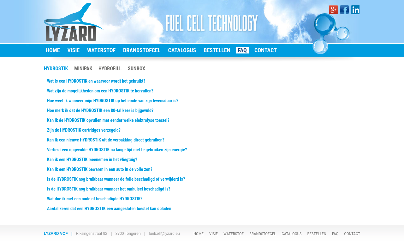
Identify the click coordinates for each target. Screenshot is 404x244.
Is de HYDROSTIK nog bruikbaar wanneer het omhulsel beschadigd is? (108, 188)
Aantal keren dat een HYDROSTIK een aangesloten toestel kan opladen (109, 208)
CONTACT (265, 50)
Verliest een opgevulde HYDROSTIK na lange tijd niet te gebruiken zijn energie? (117, 149)
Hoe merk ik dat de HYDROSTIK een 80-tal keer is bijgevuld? (100, 110)
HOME (53, 50)
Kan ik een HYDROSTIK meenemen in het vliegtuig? (92, 159)
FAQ (242, 50)
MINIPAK (83, 69)
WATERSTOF (101, 50)
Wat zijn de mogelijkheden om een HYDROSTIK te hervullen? (100, 90)
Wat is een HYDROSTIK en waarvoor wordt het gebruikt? (96, 81)
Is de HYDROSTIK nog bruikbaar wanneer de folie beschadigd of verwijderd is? (116, 179)
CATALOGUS (182, 50)
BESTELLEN (217, 50)
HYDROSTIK (56, 69)
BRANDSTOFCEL (141, 50)
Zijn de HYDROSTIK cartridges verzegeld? (84, 130)
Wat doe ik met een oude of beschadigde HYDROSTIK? (95, 198)
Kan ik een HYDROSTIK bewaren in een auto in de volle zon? (99, 169)
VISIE (73, 50)
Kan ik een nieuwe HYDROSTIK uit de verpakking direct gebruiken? (105, 139)
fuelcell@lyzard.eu (164, 233)
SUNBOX (136, 69)
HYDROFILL (110, 69)
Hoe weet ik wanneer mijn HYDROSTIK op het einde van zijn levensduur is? (112, 100)
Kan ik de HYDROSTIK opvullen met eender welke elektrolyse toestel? (108, 120)
